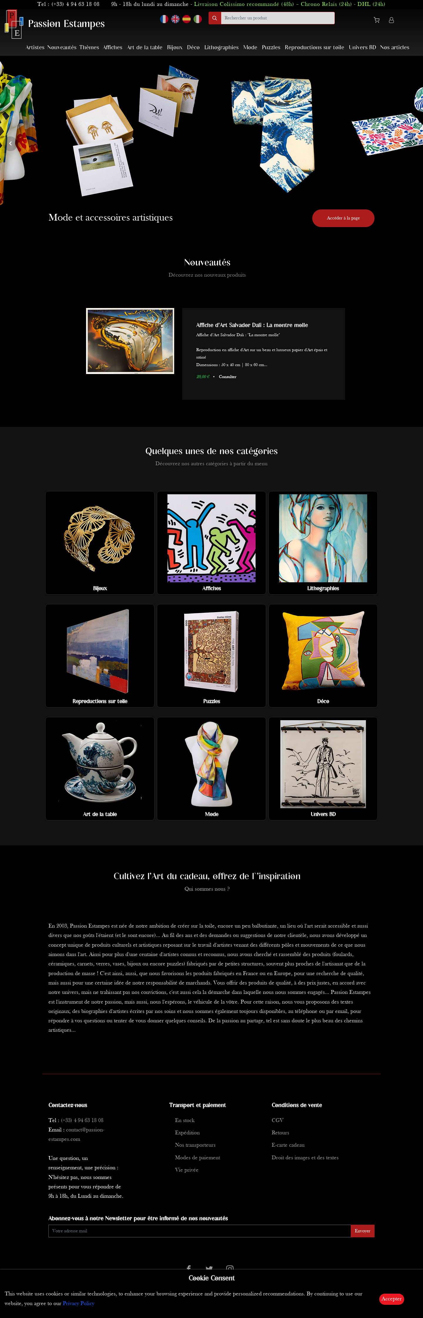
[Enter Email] (199, 1231)
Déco (193, 48)
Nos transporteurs (195, 1145)
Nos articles (394, 48)
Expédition (187, 1133)
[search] (278, 18)
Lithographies (221, 48)
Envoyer (362, 1231)
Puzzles (271, 48)
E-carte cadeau (288, 1145)
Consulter (227, 377)
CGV (277, 1121)
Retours (280, 1133)
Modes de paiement (197, 1158)
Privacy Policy (78, 1304)
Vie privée (187, 1170)
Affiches (112, 48)
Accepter (392, 1299)
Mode (250, 48)
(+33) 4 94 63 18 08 (75, 4)
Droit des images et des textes (305, 1158)
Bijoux (174, 48)
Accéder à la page (343, 218)
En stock (184, 1121)
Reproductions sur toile (314, 48)
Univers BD (362, 48)
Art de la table (144, 48)
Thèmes (89, 48)
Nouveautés (61, 48)
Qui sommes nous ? (207, 889)
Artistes (35, 48)
